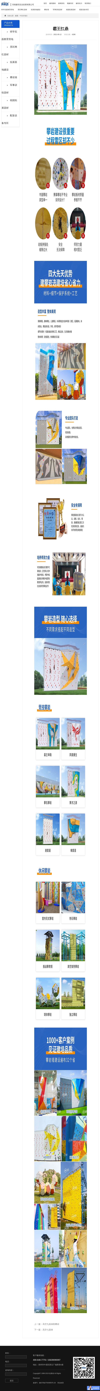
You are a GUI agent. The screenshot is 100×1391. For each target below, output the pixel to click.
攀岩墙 (46, 10)
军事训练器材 (57, 10)
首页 (45, 3)
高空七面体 (48, 1330)
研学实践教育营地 (7, 10)
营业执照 (60, 1383)
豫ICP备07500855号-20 (47, 1383)
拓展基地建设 (35, 10)
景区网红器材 (22, 10)
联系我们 (88, 3)
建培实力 (79, 3)
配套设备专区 (84, 10)
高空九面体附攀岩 (51, 1324)
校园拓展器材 (71, 10)
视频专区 (70, 3)
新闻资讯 (61, 3)
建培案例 (52, 3)
